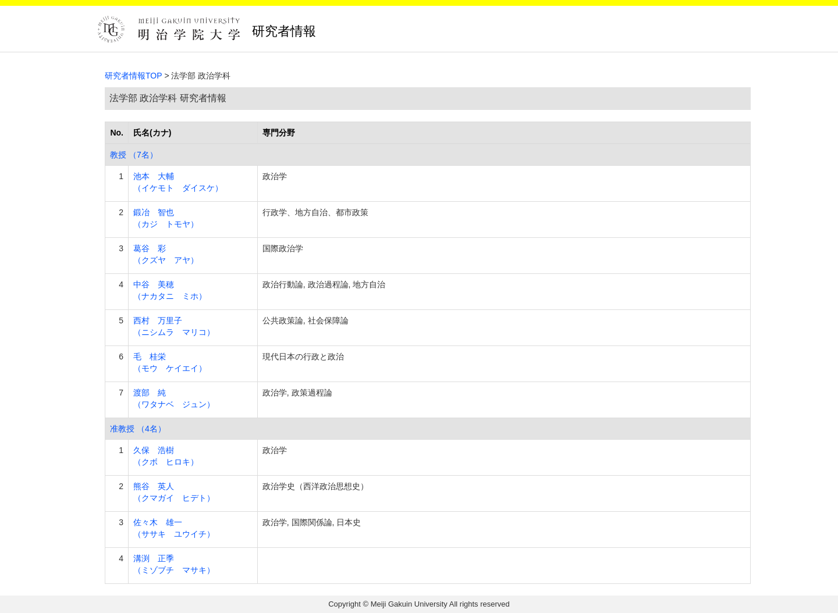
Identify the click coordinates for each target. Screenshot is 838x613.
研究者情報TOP (133, 75)
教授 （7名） (134, 154)
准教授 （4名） (138, 428)
